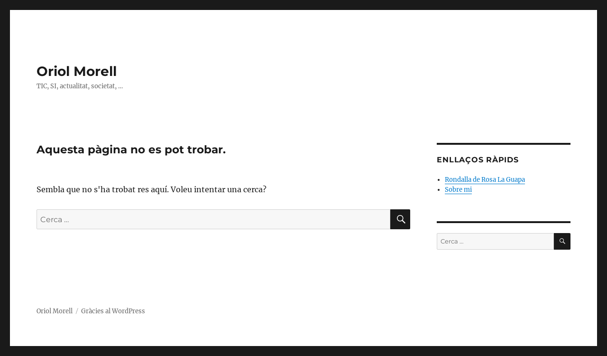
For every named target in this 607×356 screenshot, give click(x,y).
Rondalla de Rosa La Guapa (485, 180)
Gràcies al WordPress (113, 311)
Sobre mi (458, 190)
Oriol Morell (77, 71)
